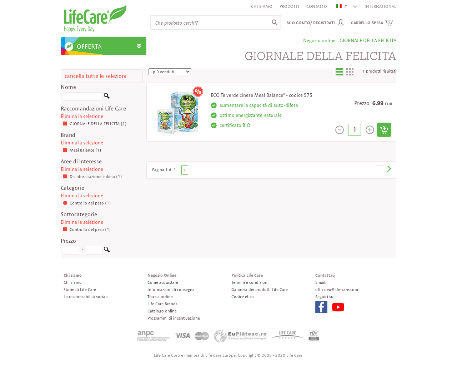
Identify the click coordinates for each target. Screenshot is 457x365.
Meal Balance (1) (82, 150)
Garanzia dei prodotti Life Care (259, 289)
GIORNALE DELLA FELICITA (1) (95, 123)
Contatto (316, 6)
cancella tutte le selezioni (95, 76)
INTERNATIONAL (380, 6)
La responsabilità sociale (86, 296)
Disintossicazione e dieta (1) (92, 176)
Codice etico (242, 296)
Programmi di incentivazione (173, 318)
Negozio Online (161, 275)
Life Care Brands (162, 303)
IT (342, 6)
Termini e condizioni (249, 282)
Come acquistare (162, 282)
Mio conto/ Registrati (310, 22)
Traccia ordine (160, 296)
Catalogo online (162, 311)
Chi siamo (261, 6)
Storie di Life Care (80, 289)
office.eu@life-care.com (336, 289)
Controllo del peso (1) (87, 203)
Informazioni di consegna (171, 289)
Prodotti (289, 6)
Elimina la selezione (82, 116)
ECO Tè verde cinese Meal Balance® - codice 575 (261, 95)
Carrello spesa (372, 22)
